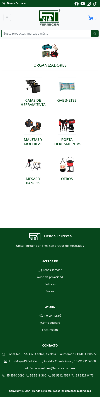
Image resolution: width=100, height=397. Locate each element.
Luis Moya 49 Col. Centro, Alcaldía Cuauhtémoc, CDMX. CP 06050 (50, 361)
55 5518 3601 (37, 375)
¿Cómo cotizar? (50, 323)
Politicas (50, 284)
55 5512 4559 (59, 375)
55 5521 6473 (83, 375)
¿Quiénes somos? (50, 270)
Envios (50, 291)
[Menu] (7, 17)
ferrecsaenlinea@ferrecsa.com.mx (50, 368)
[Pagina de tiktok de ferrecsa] (94, 3)
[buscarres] (95, 33)
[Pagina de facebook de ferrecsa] (76, 3)
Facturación (50, 330)
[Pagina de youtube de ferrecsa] (82, 3)
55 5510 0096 (13, 375)
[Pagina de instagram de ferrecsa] (88, 3)
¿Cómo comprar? (50, 315)
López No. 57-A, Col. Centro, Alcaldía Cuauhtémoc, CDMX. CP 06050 (50, 354)
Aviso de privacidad (50, 277)
